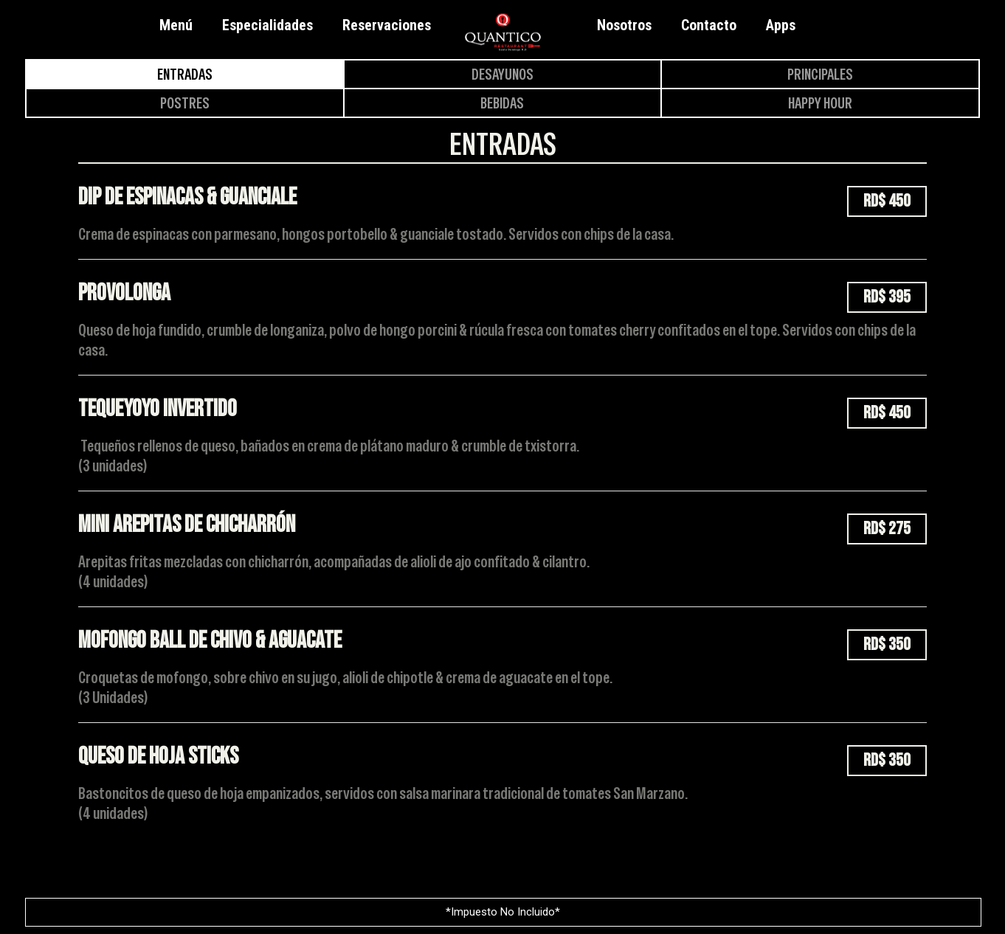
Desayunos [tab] (502, 74)
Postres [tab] (185, 103)
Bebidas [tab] (502, 103)
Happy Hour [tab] (820, 103)
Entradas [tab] (185, 74)
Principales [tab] (820, 74)
